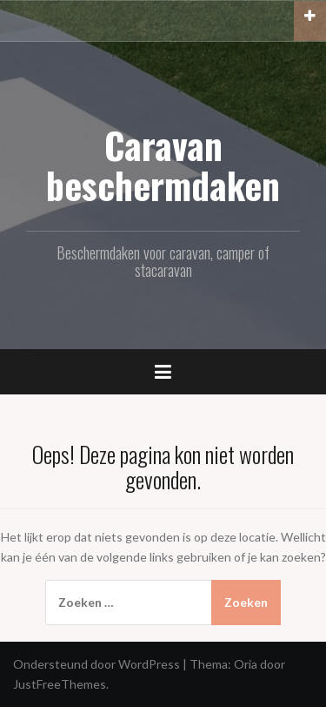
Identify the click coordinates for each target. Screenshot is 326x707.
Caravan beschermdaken (163, 165)
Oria (245, 663)
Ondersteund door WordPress (96, 663)
